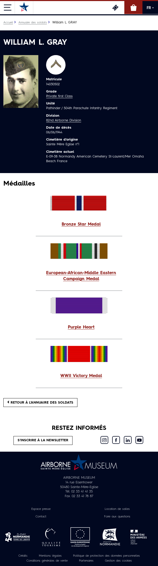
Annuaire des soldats (32, 22)
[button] (79, 225)
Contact (40, 516)
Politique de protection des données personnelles (106, 555)
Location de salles (117, 509)
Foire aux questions (117, 516)
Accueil (8, 22)
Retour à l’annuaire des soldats (40, 402)
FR (150, 8)
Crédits (22, 555)
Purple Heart (81, 327)
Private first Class (59, 96)
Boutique (133, 7)
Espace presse (41, 509)
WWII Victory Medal (81, 376)
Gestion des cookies (118, 560)
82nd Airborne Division (63, 120)
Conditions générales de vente (47, 560)
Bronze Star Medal (81, 224)
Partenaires (86, 560)
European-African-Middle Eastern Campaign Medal (81, 276)
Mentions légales (50, 555)
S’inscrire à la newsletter (43, 440)
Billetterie (115, 7)
